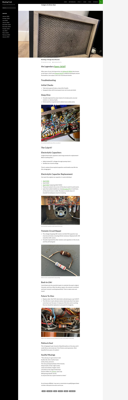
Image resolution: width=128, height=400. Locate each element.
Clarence (53, 371)
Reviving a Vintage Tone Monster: (60, 59)
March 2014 (5, 32)
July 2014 (4, 30)
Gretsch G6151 (59, 73)
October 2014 (5, 28)
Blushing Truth (7, 2)
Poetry (50, 56)
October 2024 (5, 18)
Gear (42, 56)
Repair (54, 56)
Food (89, 1)
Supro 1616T (60, 66)
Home (65, 1)
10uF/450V (46, 181)
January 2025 (5, 16)
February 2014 (5, 34)
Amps (44, 391)
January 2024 (5, 22)
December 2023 (5, 24)
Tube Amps (72, 391)
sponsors (95, 1)
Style (79, 1)
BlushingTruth (57, 62)
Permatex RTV (67, 189)
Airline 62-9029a (67, 71)
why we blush (72, 1)
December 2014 (5, 26)
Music (84, 1)
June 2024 (4, 20)
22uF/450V (46, 185)
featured (49, 391)
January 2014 (5, 36)
